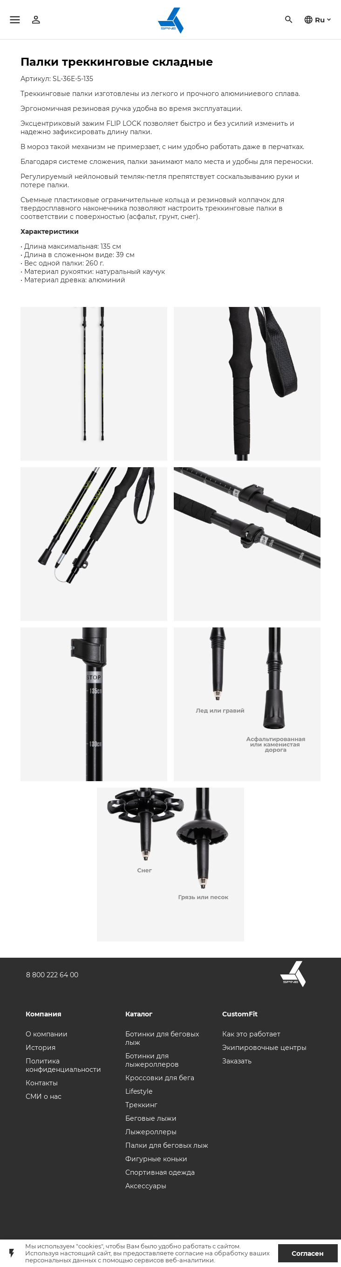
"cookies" (89, 1246)
